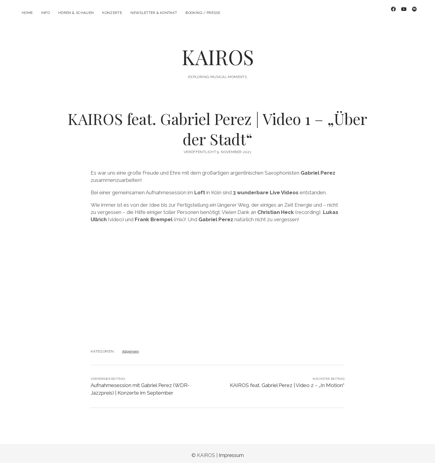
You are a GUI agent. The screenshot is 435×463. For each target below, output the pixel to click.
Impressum (231, 452)
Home (27, 13)
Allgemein (130, 348)
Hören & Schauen (76, 13)
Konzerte (112, 13)
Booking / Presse (202, 13)
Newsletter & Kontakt (153, 13)
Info (45, 13)
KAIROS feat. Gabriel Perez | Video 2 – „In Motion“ (287, 382)
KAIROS (218, 53)
